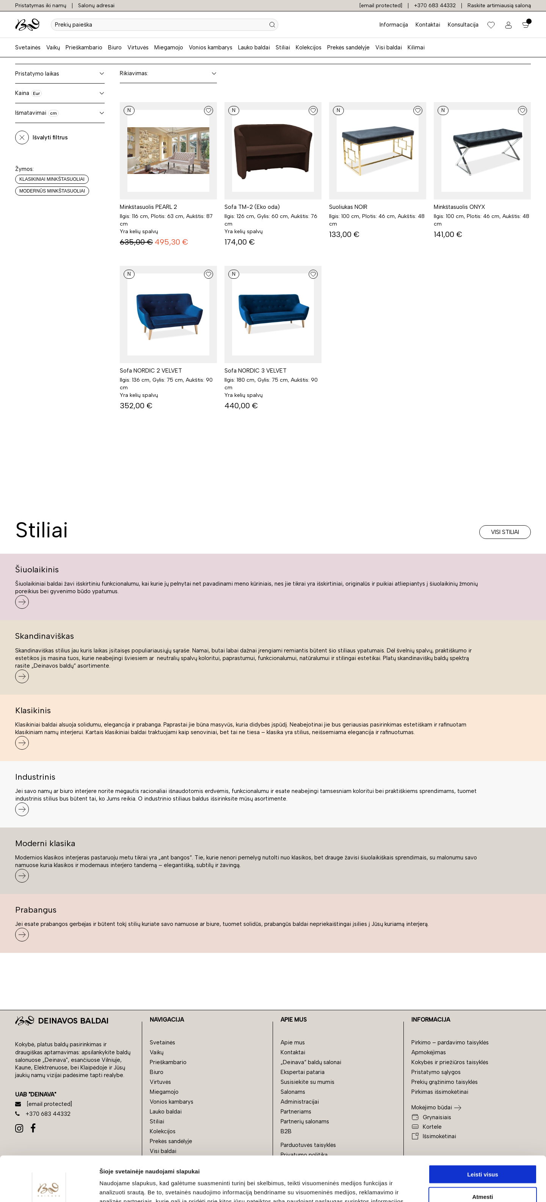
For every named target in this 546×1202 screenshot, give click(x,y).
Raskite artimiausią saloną (499, 5)
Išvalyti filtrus (50, 137)
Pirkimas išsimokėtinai (439, 1091)
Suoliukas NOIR (348, 207)
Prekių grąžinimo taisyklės (444, 1082)
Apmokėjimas (428, 1052)
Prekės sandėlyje (348, 47)
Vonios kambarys (210, 47)
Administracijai (300, 1101)
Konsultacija (463, 24)
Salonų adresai (96, 5)
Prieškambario (84, 47)
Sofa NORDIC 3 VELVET (255, 370)
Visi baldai (388, 47)
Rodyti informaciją (389, 1187)
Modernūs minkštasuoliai (52, 191)
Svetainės (28, 47)
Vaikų (53, 47)
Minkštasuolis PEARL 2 (148, 207)
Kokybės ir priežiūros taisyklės (449, 1062)
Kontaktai (428, 24)
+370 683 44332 (435, 5)
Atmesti (482, 1151)
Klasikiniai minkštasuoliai (52, 179)
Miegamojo (168, 47)
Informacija (394, 24)
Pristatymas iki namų (40, 5)
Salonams (293, 1091)
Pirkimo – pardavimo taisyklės (450, 1042)
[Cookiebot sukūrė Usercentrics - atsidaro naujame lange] (49, 1187)
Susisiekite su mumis (307, 1082)
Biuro (115, 47)
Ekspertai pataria (303, 1072)
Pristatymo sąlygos (436, 1072)
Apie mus (293, 1042)
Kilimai (416, 47)
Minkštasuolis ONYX (459, 207)
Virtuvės (138, 47)
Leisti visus (482, 1129)
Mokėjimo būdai (431, 1107)
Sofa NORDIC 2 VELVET (151, 370)
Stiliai (283, 47)
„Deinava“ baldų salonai (311, 1062)
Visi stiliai (505, 532)
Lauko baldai (254, 47)
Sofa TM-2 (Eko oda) (252, 207)
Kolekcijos (309, 47)
